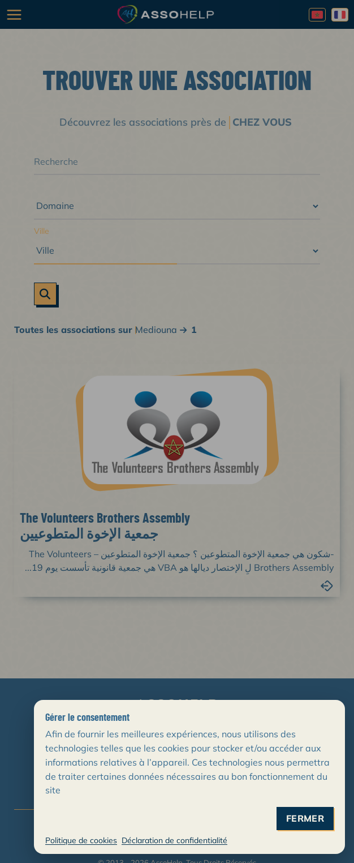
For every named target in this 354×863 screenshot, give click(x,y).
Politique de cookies (81, 840)
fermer (305, 818)
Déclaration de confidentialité (174, 840)
